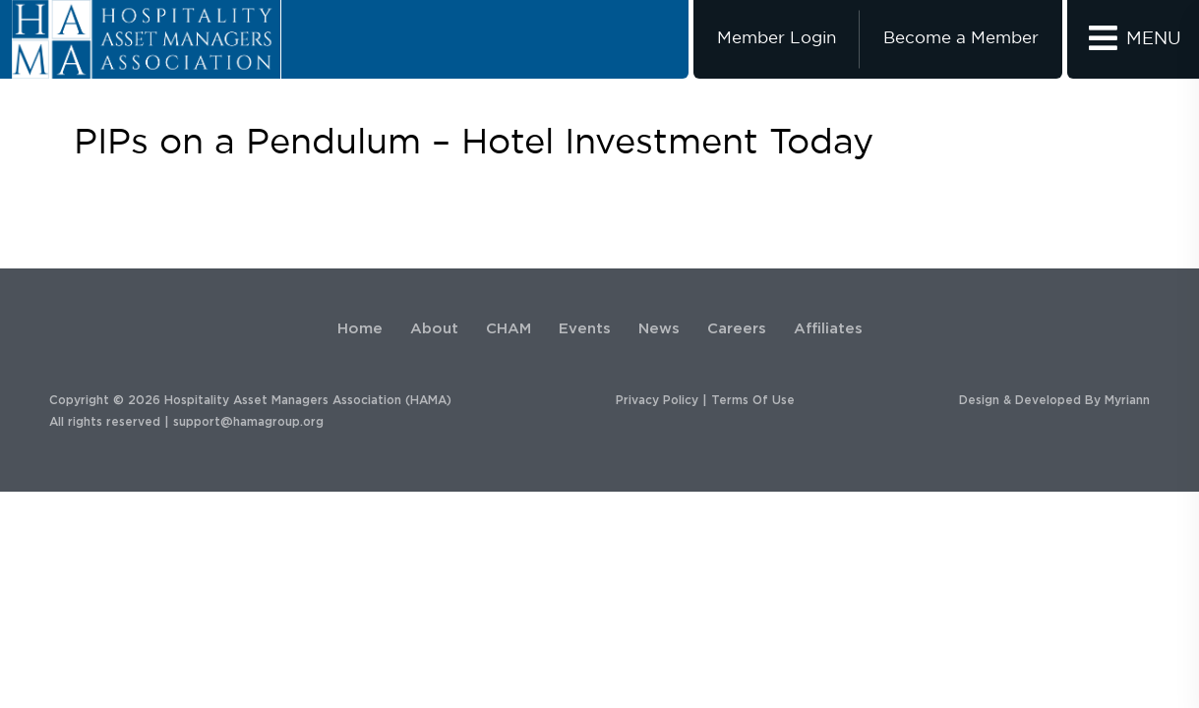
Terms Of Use (753, 400)
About (434, 329)
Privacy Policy (657, 400)
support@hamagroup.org (248, 422)
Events (585, 329)
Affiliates (828, 329)
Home (360, 329)
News (659, 329)
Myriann (1127, 400)
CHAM (508, 329)
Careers (736, 329)
